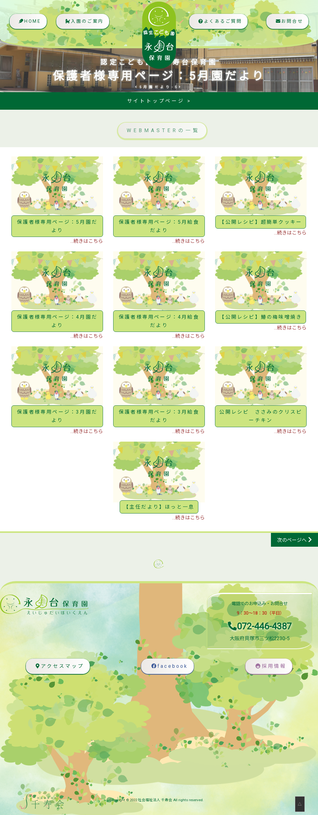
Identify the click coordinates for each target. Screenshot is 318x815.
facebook (169, 666)
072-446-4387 (260, 626)
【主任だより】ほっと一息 (159, 507)
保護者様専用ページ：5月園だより (57, 226)
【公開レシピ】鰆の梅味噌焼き (260, 317)
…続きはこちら (86, 241)
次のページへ (292, 540)
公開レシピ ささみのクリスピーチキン (260, 416)
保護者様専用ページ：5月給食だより (159, 226)
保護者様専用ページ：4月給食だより (159, 321)
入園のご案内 (86, 23)
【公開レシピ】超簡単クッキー (260, 222)
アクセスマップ (59, 666)
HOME (29, 23)
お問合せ (288, 23)
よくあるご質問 (218, 23)
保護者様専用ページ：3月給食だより (159, 416)
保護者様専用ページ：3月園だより (57, 416)
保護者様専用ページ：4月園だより (57, 321)
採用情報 (270, 666)
